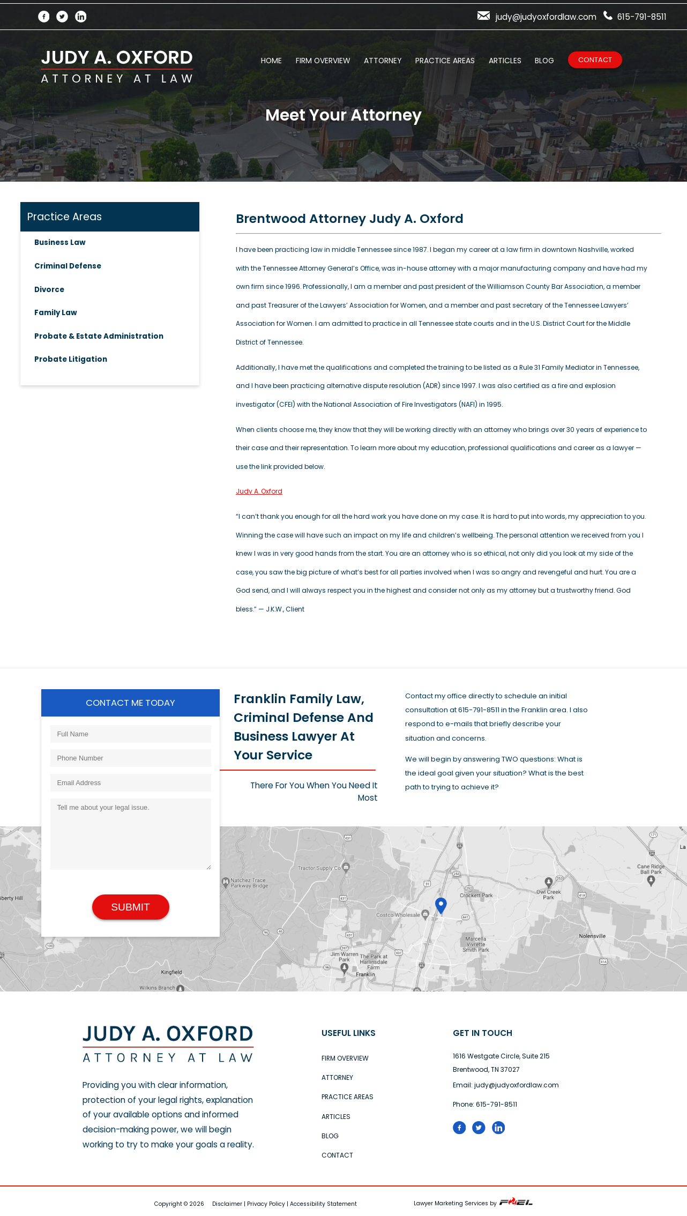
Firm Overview (323, 60)
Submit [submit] (130, 907)
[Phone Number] (130, 758)
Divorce (49, 290)
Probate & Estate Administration (98, 336)
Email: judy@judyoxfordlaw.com (506, 1085)
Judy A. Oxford (259, 491)
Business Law (60, 242)
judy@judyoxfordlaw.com (536, 17)
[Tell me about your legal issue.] (130, 834)
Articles (505, 60)
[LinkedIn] (84, 17)
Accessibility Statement (323, 1203)
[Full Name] (130, 734)
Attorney (382, 60)
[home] (169, 1059)
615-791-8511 (635, 17)
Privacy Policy (266, 1203)
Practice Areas (445, 60)
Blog (544, 60)
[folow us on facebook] (463, 1132)
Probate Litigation (70, 359)
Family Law (55, 313)
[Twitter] (65, 17)
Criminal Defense (67, 266)
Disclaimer (227, 1203)
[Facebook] (47, 17)
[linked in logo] (501, 1132)
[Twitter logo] (482, 1132)
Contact (595, 59)
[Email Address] (130, 783)
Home (271, 60)
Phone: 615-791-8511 (485, 1104)
